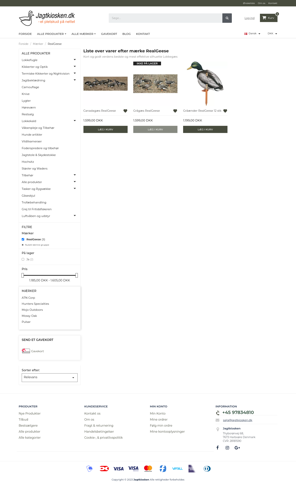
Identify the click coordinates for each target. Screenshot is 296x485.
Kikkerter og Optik (35, 67)
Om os (89, 419)
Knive (26, 94)
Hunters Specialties (35, 304)
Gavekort (37, 351)
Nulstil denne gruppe (36, 244)
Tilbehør (27, 175)
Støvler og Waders (34, 168)
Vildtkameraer (32, 141)
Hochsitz (28, 161)
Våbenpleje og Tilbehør (38, 128)
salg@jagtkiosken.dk (237, 420)
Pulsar (26, 322)
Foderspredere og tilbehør (40, 148)
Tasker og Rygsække (36, 189)
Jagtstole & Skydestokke (39, 155)
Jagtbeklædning (33, 80)
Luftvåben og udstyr (36, 216)
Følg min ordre (161, 425)
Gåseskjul (28, 195)
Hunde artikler (32, 134)
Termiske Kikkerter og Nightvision (45, 73)
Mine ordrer (159, 419)
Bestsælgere (28, 425)
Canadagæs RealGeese (99, 110)
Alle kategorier (30, 437)
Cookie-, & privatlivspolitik (103, 437)
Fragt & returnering (98, 425)
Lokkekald (29, 121)
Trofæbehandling (34, 202)
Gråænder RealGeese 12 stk (202, 110)
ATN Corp (28, 297)
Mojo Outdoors (32, 310)
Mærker (29, 291)
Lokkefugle (29, 60)
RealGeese (35, 239)
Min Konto (158, 413)
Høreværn (29, 107)
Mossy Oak (29, 316)
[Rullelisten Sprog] (253, 33)
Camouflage (30, 87)
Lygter (26, 100)
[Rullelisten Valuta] (273, 33)
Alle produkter (36, 53)
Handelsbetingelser (99, 431)
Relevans (50, 377)
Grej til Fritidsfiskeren (37, 209)
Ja (29, 259)
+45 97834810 (238, 412)
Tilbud (23, 419)
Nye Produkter (30, 413)
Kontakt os (92, 413)
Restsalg (28, 114)
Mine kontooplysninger (167, 431)
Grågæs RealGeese (146, 110)
